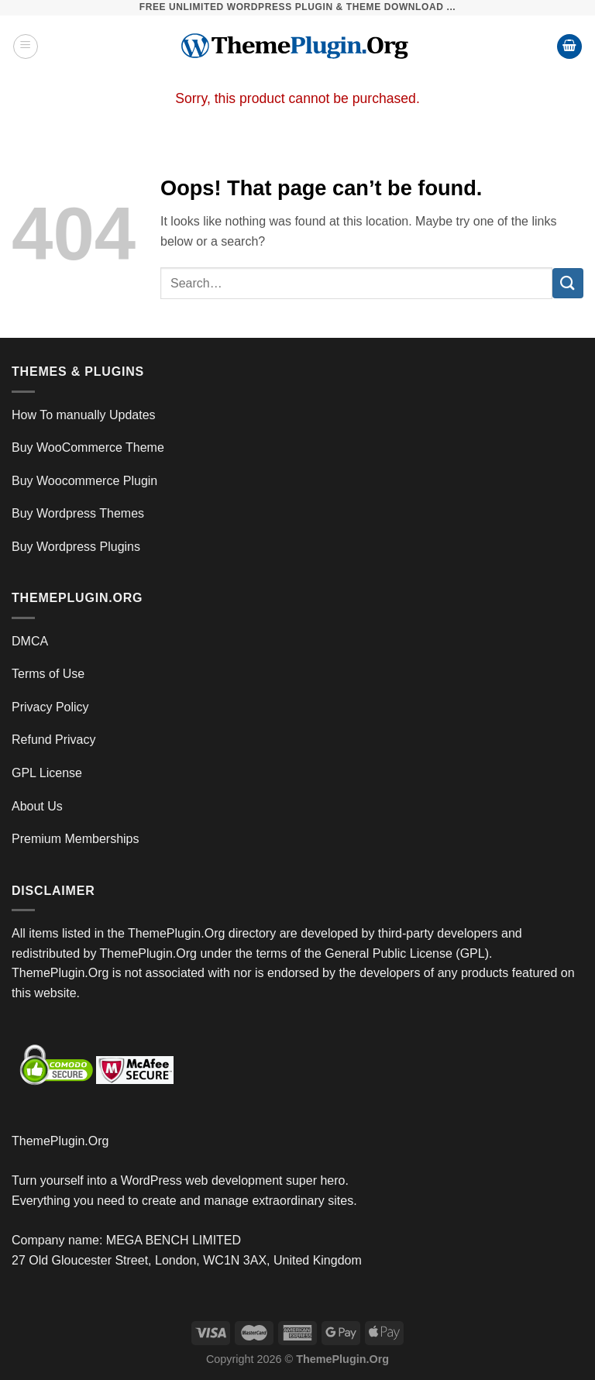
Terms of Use (48, 673)
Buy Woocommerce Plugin (84, 480)
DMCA (30, 641)
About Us (37, 806)
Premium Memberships (75, 838)
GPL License (47, 772)
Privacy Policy (50, 707)
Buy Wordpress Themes (78, 513)
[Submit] (567, 283)
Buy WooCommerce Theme (88, 447)
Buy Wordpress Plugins (76, 546)
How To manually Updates (84, 415)
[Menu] (25, 46)
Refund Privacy (54, 739)
